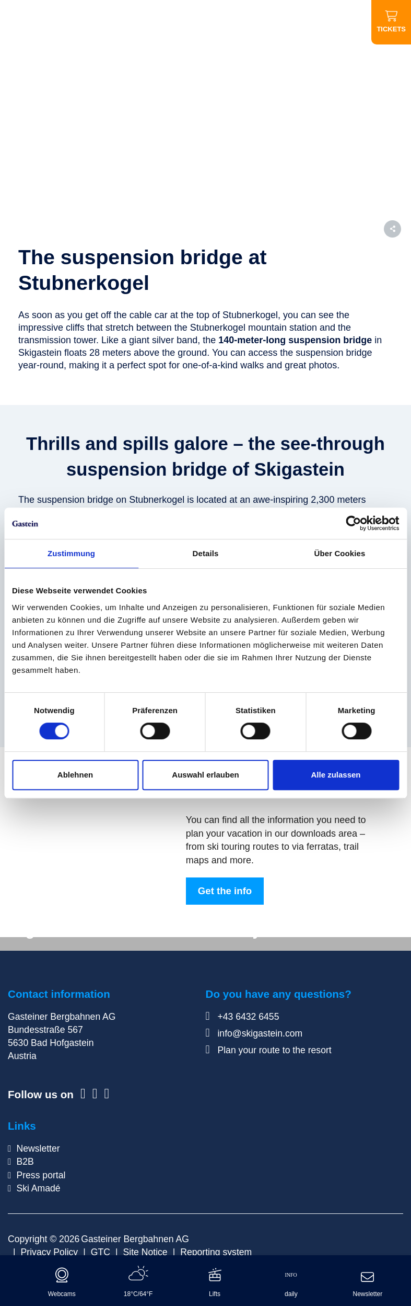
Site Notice (145, 1252)
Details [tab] (206, 553)
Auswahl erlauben (205, 774)
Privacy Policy (49, 1252)
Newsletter (38, 1148)
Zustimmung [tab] (71, 553)
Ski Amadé (38, 1188)
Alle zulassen (335, 774)
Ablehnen (75, 774)
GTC (100, 1252)
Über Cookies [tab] (340, 553)
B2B (24, 1161)
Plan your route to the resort (269, 1050)
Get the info (225, 890)
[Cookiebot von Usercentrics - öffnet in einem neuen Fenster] (353, 523)
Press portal (40, 1175)
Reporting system (216, 1252)
